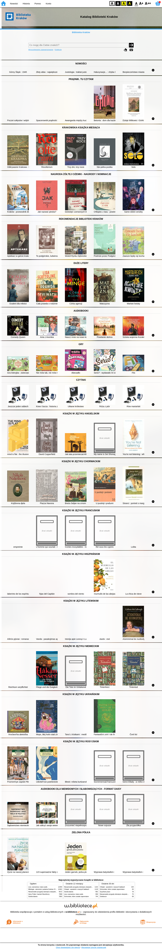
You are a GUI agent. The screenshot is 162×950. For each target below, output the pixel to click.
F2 (148, 3)
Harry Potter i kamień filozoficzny (39, 894)
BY (129, 3)
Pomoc (37, 3)
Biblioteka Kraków (81, 32)
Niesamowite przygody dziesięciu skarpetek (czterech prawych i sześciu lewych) (54, 892)
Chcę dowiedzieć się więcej (68, 947)
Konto (48, 3)
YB (123, 3)
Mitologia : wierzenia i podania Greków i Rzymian (44, 889)
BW (118, 3)
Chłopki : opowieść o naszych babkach (76, 889)
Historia (26, 3)
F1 (141, 3)
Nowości (14, 3)
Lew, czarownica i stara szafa (37, 887)
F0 (136, 3)
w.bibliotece (72, 912)
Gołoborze (103, 896)
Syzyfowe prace (105, 892)
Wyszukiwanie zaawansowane (40, 50)
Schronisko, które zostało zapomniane (76, 896)
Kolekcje (58, 50)
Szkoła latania (33, 896)
